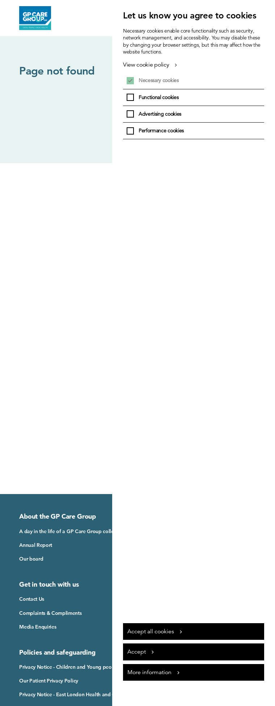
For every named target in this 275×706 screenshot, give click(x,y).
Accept (136, 651)
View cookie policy (146, 64)
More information (149, 672)
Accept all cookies (150, 631)
